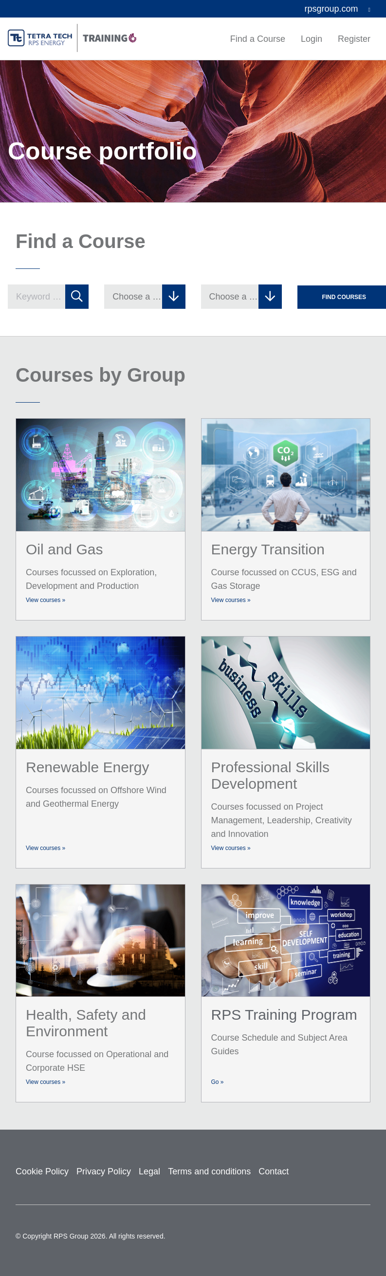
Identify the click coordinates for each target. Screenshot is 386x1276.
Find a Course (257, 39)
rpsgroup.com (337, 9)
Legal (149, 1171)
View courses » (45, 600)
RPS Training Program (284, 1015)
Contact (273, 1171)
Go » (217, 1082)
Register (354, 39)
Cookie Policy (42, 1171)
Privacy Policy (103, 1171)
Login (311, 39)
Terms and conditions (209, 1171)
